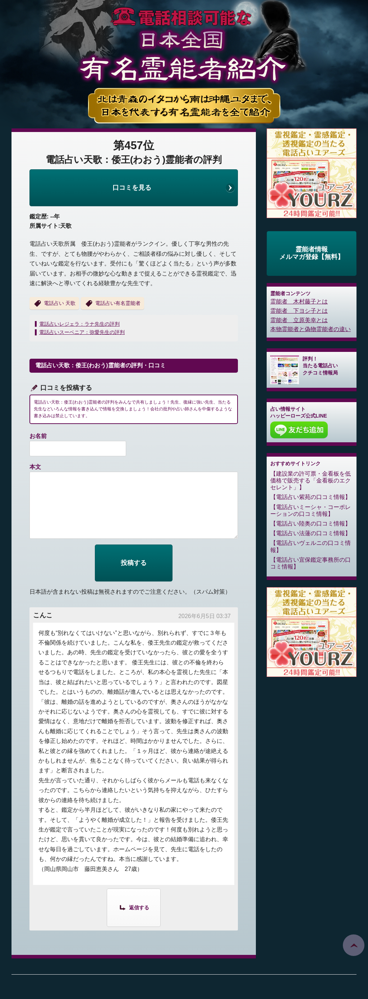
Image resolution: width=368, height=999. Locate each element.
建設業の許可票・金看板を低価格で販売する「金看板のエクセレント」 (310, 480)
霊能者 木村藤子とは (299, 301)
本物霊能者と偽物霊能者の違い (310, 329)
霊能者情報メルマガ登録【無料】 (311, 253)
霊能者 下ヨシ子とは (299, 311)
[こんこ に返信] (133, 907)
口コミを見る (131, 187)
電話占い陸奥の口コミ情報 (310, 523)
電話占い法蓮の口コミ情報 (310, 533)
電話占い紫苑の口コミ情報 (310, 497)
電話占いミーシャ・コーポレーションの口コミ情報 (310, 510)
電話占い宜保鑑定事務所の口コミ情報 (310, 563)
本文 (35, 467)
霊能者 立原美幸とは (299, 320)
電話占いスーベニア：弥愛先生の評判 (82, 332)
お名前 (38, 436)
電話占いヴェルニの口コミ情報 (310, 546)
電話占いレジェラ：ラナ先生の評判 (79, 324)
